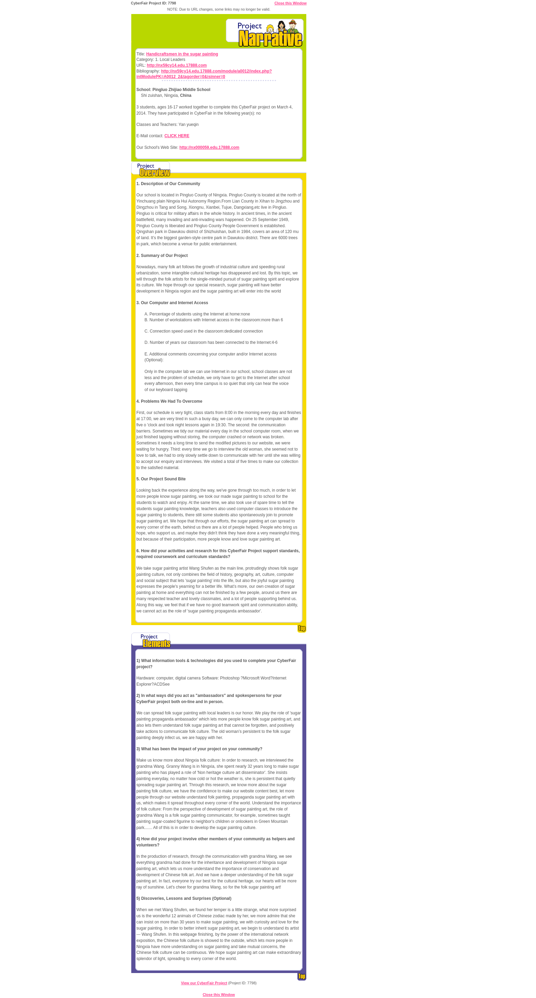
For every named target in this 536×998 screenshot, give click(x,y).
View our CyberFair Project (204, 983)
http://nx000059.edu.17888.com (209, 147)
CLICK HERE (176, 135)
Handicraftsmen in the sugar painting (182, 54)
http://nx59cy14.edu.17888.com (176, 65)
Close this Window (290, 3)
